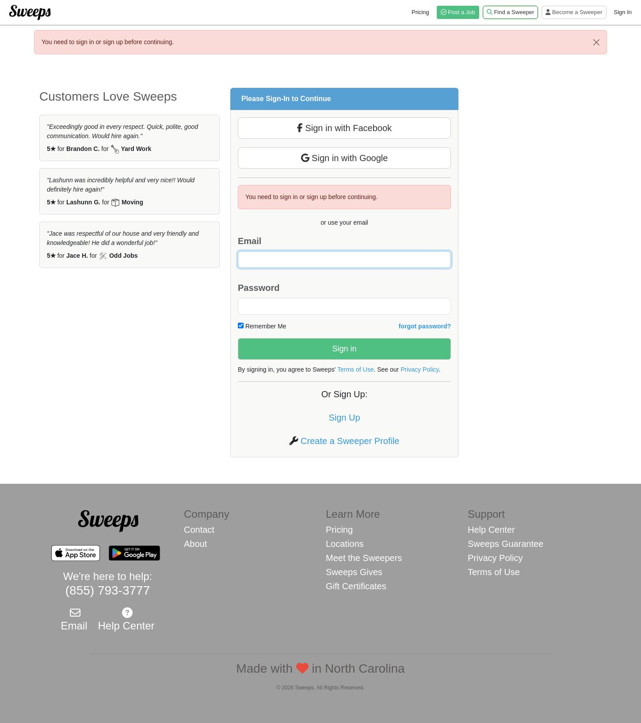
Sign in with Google (344, 158)
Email (249, 241)
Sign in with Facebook (344, 128)
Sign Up (344, 417)
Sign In (623, 12)
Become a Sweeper (574, 12)
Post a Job (458, 12)
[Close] (596, 42)
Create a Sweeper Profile (350, 441)
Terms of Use (355, 369)
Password (258, 288)
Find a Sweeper (510, 12)
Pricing (420, 12)
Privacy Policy (420, 369)
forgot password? (425, 326)
